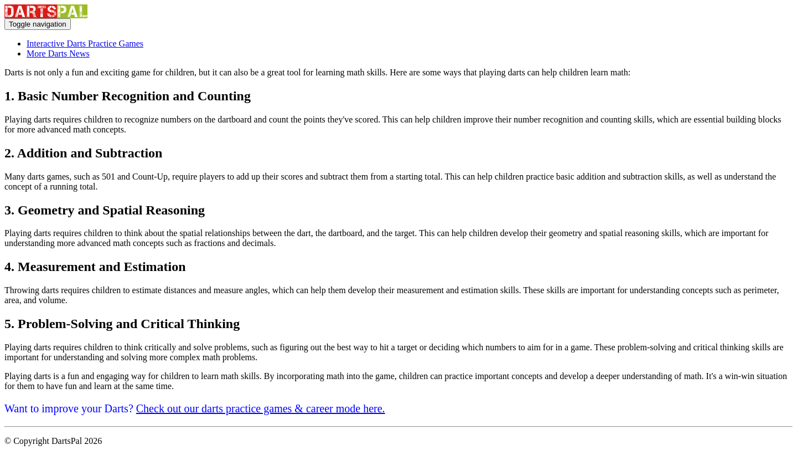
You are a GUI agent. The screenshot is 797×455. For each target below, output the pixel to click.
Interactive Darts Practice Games (85, 43)
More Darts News (58, 53)
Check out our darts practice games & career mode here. (260, 408)
